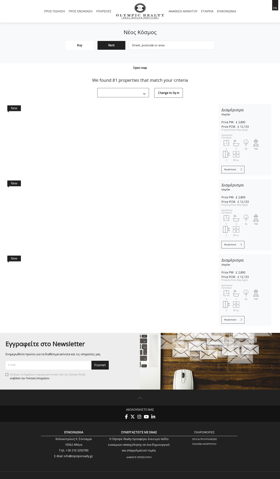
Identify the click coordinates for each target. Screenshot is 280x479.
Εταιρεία (207, 11)
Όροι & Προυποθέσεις (204, 439)
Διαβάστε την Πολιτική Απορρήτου (29, 378)
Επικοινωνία (226, 11)
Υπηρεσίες (103, 11)
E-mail (11, 364)
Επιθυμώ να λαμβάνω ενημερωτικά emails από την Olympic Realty (46, 376)
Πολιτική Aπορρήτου (204, 443)
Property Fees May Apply (234, 129)
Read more (230, 169)
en (275, 8)
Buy (79, 45)
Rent (111, 45)
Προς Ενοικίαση (80, 11)
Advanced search (140, 55)
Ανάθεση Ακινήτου (183, 11)
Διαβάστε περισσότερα (139, 457)
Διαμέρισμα (232, 110)
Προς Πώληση (54, 11)
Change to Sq (168, 93)
